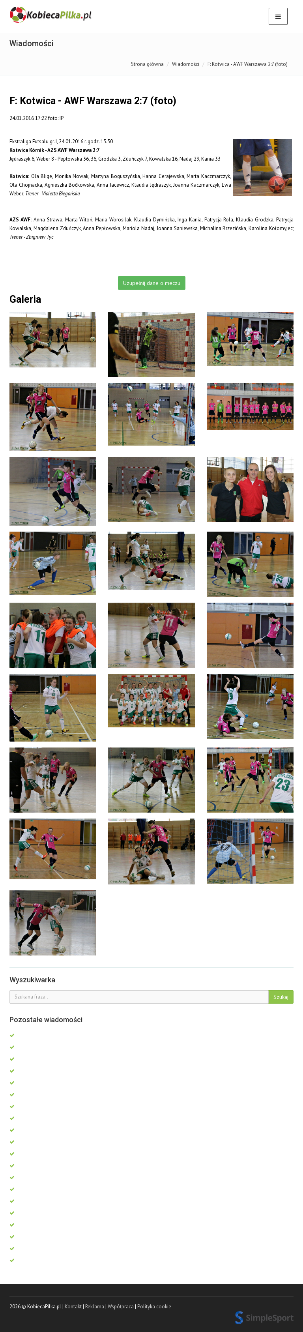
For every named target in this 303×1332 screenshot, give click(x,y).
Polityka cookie (154, 1306)
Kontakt (73, 1306)
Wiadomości (185, 64)
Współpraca (121, 1306)
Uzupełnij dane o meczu (151, 283)
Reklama (94, 1306)
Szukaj (280, 996)
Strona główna (147, 64)
